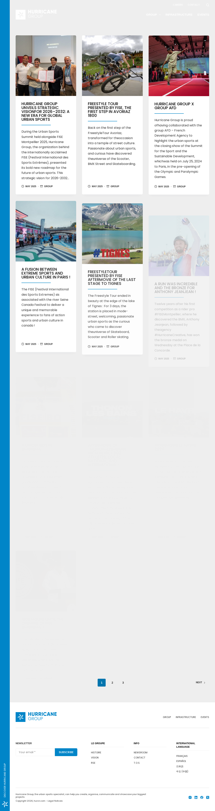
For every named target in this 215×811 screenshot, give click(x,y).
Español (181, 761)
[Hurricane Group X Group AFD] (179, 68)
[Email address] (35, 752)
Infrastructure (179, 14)
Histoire (96, 752)
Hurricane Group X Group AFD (174, 108)
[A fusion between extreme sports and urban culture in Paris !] (46, 240)
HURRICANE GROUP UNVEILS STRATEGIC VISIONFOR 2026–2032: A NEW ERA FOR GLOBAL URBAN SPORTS (45, 111)
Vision (95, 757)
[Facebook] (201, 797)
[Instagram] (190, 797)
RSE (93, 763)
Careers (178, 4)
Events (203, 14)
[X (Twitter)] (207, 797)
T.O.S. (137, 763)
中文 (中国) (182, 771)
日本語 (179, 766)
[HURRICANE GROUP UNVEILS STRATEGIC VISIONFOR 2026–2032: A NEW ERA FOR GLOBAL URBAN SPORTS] (46, 65)
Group (154, 14)
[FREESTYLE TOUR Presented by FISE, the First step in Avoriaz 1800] (112, 66)
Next (200, 682)
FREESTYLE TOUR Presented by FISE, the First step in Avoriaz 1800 (109, 110)
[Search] (207, 5)
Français (182, 756)
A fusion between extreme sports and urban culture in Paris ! (45, 282)
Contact (194, 4)
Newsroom (161, 4)
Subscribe (66, 752)
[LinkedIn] (195, 797)
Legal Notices (55, 800)
